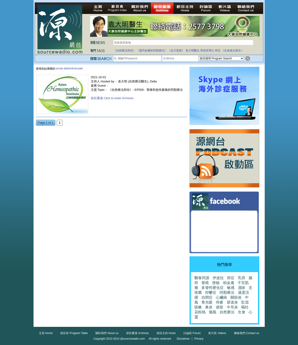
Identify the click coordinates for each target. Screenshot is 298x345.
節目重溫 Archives (137, 333)
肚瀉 (245, 302)
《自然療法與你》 (124, 50)
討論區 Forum (192, 333)
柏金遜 (228, 283)
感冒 (219, 307)
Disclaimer (183, 338)
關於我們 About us (107, 333)
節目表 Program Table (74, 333)
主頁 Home (46, 333)
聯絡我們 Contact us (246, 333)
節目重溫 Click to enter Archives (112, 98)
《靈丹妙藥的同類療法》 (151, 50)
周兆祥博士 (207, 50)
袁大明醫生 (193, 50)
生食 (241, 312)
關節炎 (236, 297)
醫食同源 (201, 278)
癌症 (217, 50)
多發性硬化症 (212, 288)
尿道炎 (232, 302)
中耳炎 (232, 307)
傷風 (212, 312)
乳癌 (241, 278)
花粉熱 (200, 312)
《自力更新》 (176, 50)
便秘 (216, 283)
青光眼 (207, 302)
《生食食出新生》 (232, 50)
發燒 (205, 283)
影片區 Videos (217, 333)
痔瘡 (219, 302)
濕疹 (241, 288)
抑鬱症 (210, 292)
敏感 (230, 288)
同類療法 (227, 292)
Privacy (198, 338)
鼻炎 (209, 307)
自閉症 (207, 297)
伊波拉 (218, 278)
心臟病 (221, 297)
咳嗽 (198, 307)
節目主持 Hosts (166, 333)
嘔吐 (245, 307)
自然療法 (227, 312)
